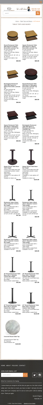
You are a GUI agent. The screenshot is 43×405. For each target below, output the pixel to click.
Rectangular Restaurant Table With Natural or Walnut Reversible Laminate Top (12, 86)
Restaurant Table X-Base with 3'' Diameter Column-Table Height (30, 204)
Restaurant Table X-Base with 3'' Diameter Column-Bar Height (11, 204)
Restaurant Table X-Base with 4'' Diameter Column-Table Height (30, 241)
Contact (22, 365)
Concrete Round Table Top (11, 336)
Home (17, 21)
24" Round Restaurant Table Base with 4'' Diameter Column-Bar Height (12, 306)
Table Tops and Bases (26, 21)
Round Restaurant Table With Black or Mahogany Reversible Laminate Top (29, 85)
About (8, 365)
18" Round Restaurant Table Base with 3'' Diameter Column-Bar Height (12, 275)
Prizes (2, 1)
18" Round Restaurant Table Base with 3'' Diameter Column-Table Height (30, 275)
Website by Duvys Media (29, 403)
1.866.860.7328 (35, 9)
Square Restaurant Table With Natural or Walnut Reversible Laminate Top (29, 46)
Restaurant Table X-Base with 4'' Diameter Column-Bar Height (11, 241)
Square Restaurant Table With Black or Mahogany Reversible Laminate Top (11, 126)
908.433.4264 (36, 10)
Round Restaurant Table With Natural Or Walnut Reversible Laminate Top (11, 46)
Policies (15, 365)
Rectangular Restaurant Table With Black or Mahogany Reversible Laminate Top (29, 127)
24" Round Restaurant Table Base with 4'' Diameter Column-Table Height (30, 306)
